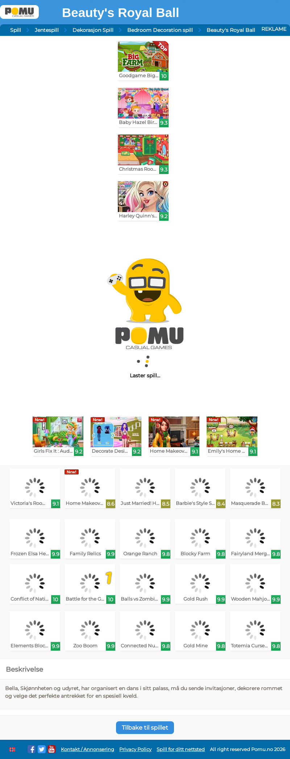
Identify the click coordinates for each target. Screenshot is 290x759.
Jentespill (47, 30)
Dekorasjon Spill (92, 30)
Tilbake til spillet (145, 727)
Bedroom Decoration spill (160, 30)
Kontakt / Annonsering (87, 749)
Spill (15, 30)
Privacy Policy (135, 749)
